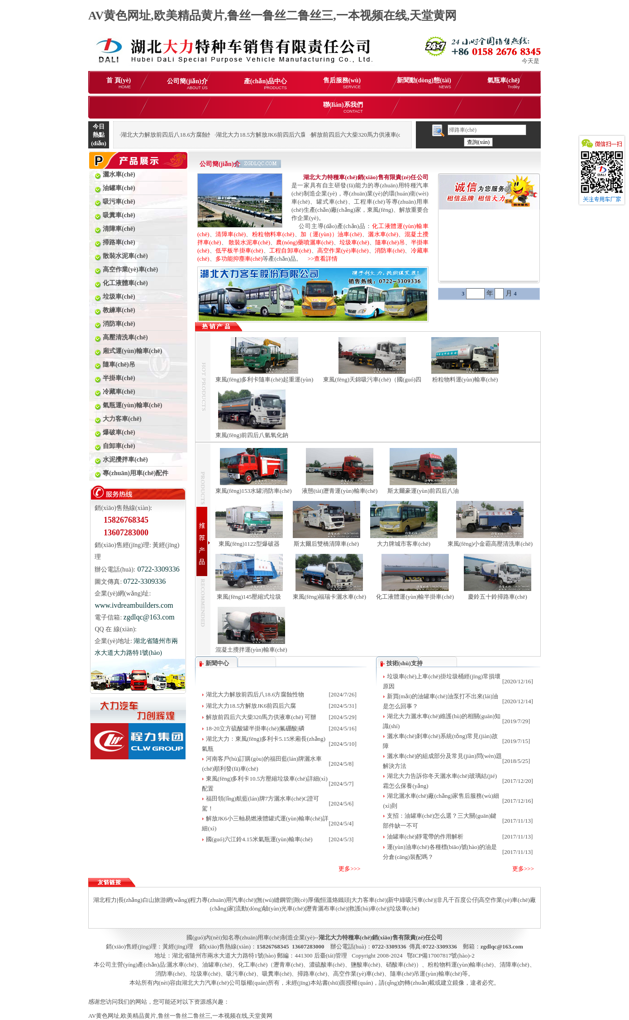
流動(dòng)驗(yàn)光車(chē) (270, 908)
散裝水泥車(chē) (249, 242)
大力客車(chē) (369, 899)
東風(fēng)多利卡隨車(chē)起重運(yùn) (264, 379)
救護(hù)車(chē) (368, 908)
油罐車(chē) (217, 964)
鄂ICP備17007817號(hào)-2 (441, 955)
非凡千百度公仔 (457, 899)
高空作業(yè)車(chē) (343, 250)
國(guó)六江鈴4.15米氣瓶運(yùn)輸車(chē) (259, 839)
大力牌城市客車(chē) (403, 543)
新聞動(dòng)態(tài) (424, 83)
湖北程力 (105, 899)
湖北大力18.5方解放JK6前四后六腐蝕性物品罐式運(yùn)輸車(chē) (300, 134)
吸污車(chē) (241, 973)
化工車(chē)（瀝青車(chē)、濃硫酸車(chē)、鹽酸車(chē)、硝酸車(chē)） (330, 964)
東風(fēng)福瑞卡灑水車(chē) (329, 596)
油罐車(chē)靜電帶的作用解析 (425, 836)
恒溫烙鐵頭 (335, 899)
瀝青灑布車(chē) (327, 908)
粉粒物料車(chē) (273, 234)
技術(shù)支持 (404, 663)
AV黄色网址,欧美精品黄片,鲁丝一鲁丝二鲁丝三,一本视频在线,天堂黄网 (272, 15)
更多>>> (349, 868)
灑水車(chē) (383, 234)
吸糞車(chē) (277, 973)
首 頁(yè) (118, 83)
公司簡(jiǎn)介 (187, 84)
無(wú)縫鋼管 (274, 899)
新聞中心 (217, 663)
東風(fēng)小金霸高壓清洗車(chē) (490, 543)
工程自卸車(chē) (290, 250)
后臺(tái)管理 (331, 955)
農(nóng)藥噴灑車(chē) (305, 242)
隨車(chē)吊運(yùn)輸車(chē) (426, 973)
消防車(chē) (390, 250)
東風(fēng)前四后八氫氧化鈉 (252, 435)
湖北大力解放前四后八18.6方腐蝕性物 (255, 694)
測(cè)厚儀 (306, 899)
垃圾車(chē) (354, 242)
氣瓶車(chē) (503, 83)
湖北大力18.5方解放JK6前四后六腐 (251, 705)
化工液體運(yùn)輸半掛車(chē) (415, 596)
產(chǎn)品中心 (265, 84)
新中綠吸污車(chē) (411, 899)
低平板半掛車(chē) (239, 250)
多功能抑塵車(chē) (239, 258)
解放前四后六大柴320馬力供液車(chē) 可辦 (261, 717)
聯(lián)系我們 (343, 107)
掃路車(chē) (312, 973)
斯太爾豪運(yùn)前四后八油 (423, 490)
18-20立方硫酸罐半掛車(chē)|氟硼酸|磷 (255, 728)
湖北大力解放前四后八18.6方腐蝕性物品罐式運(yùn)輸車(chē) (200, 134)
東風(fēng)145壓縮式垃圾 (249, 596)
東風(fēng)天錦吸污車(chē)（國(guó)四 (372, 379)
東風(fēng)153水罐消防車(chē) (253, 490)
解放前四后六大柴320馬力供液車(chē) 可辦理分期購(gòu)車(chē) (393, 134)
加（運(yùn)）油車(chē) (331, 234)
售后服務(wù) (342, 83)
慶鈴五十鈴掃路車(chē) (497, 596)
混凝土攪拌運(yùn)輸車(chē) (251, 649)
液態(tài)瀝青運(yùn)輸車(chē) (340, 490)
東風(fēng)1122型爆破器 (249, 543)
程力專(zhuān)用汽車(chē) (222, 899)
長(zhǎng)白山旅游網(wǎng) (153, 899)
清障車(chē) (230, 234)
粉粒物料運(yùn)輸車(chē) (465, 379)
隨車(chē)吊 (390, 242)
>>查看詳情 (320, 258)
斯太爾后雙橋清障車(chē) (326, 543)
